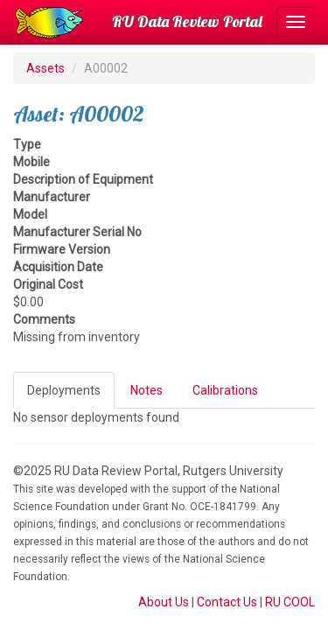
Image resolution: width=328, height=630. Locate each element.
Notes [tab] (146, 390)
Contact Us (227, 602)
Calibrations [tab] (225, 390)
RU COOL (290, 602)
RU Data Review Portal (187, 21)
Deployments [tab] (64, 390)
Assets (45, 68)
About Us (163, 602)
